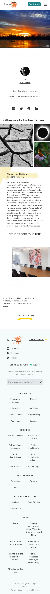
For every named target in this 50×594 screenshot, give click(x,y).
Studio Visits (15, 508)
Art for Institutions (15, 456)
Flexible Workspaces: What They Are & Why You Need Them (34, 529)
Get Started (34, 4)
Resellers (15, 481)
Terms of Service (32, 590)
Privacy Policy (16, 590)
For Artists (15, 466)
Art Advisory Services (15, 401)
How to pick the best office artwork (15, 556)
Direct (15, 487)
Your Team (16, 421)
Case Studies (33, 502)
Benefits (15, 408)
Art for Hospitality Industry (33, 457)
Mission (33, 399)
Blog (15, 523)
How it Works (15, 414)
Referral (33, 481)
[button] (45, 4)
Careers (33, 421)
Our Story (33, 408)
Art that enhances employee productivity (33, 558)
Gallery (15, 502)
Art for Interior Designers (15, 446)
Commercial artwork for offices (33, 544)
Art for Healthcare (33, 446)
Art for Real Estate (33, 437)
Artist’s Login (33, 466)
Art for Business (15, 435)
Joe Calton (25, 82)
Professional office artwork (15, 543)
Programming (33, 414)
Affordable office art (15, 571)
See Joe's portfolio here (25, 234)
